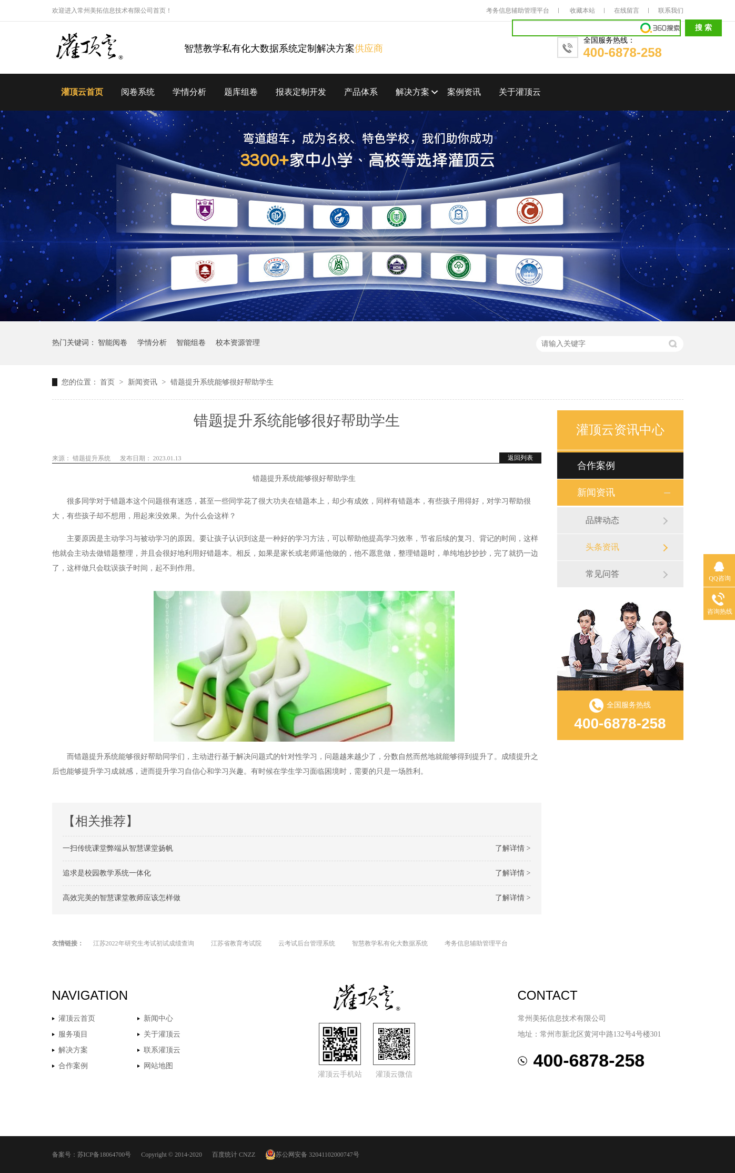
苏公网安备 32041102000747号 (312, 1154)
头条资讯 (602, 547)
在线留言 (626, 10)
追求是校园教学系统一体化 (107, 873)
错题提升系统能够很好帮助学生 (222, 382)
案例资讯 (464, 91)
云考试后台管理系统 (306, 943)
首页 (108, 382)
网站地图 (158, 1066)
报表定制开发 (301, 91)
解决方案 (412, 91)
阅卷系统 (138, 91)
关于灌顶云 (520, 91)
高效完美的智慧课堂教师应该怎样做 (121, 898)
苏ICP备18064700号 (104, 1154)
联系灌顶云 (162, 1050)
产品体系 (361, 91)
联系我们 (670, 10)
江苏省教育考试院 (236, 943)
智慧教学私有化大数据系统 (390, 943)
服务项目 (73, 1034)
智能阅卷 (112, 343)
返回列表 (520, 457)
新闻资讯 (143, 382)
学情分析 (189, 91)
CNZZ (247, 1154)
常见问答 (602, 573)
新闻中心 (158, 1018)
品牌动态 (602, 520)
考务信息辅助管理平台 (517, 10)
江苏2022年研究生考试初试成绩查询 (143, 943)
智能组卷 (191, 343)
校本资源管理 (238, 343)
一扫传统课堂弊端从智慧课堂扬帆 (118, 848)
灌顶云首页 (82, 91)
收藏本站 (582, 10)
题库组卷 (241, 91)
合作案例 (596, 465)
